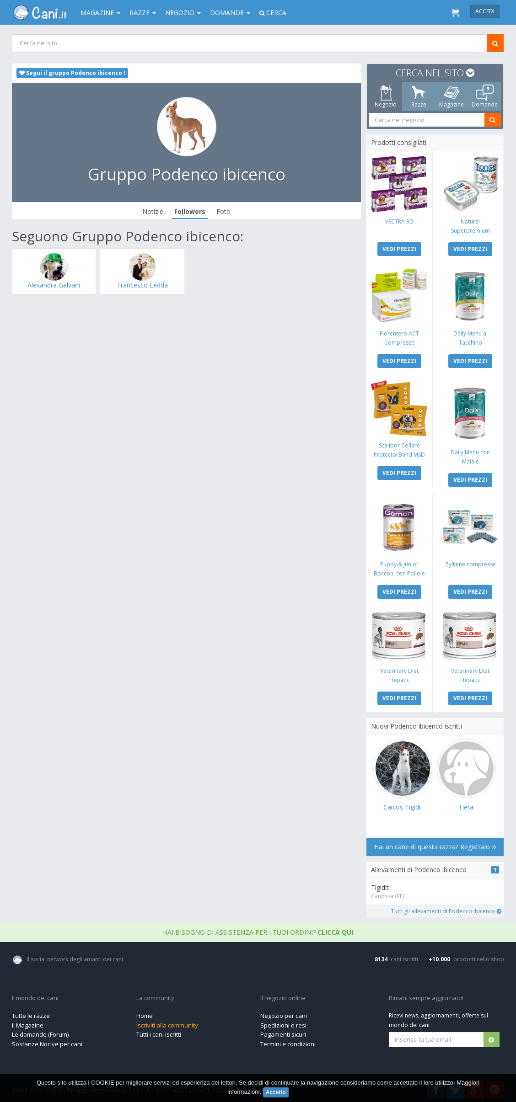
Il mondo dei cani (35, 996)
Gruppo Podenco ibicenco (186, 174)
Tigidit (381, 885)
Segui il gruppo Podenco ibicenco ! (72, 73)
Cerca (272, 12)
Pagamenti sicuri (283, 1032)
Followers (190, 211)
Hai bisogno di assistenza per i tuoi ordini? (258, 930)
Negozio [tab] (386, 96)
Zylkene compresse (470, 562)
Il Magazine (27, 1023)
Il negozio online (283, 996)
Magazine (100, 12)
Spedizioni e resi (283, 1023)
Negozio (183, 12)
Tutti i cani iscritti (158, 1032)
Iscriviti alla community (167, 1023)
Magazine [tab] (452, 96)
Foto (224, 211)
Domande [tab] (485, 96)
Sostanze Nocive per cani (47, 1042)
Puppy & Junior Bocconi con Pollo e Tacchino (399, 572)
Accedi (484, 11)
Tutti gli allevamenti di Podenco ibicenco (446, 909)
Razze (142, 12)
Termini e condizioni (288, 1042)
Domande (230, 12)
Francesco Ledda (142, 285)
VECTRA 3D (400, 221)
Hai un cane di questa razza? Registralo (435, 844)
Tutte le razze (31, 1013)
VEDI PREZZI (400, 248)
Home (144, 1013)
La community (155, 996)
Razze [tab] (419, 96)
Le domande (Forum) (40, 1032)
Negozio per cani (283, 1013)
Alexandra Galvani (53, 285)
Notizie (153, 211)
